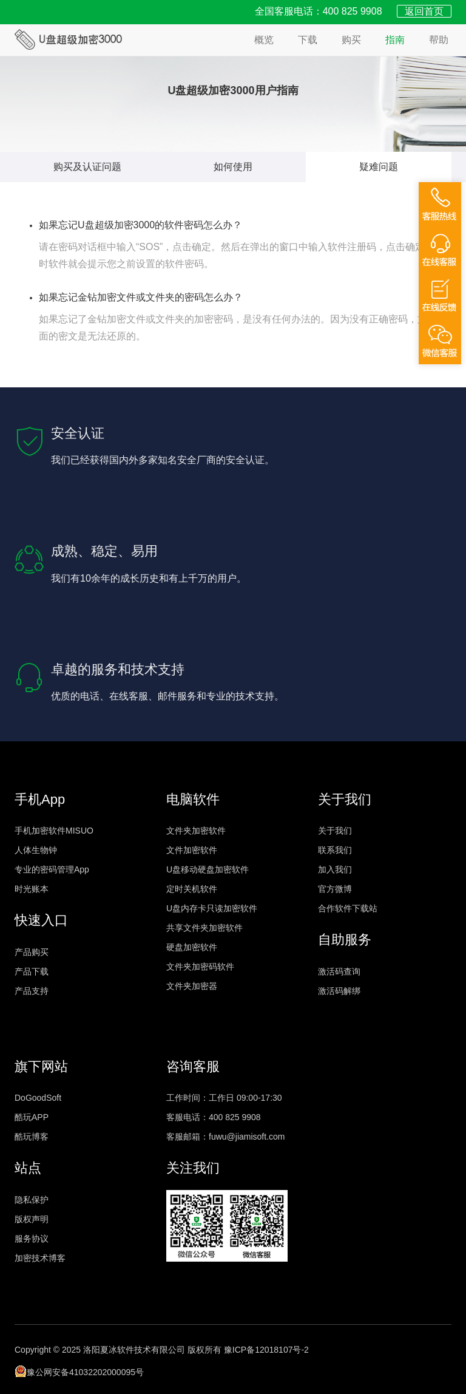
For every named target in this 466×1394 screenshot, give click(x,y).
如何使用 (233, 167)
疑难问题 (378, 167)
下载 (307, 40)
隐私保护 (32, 1200)
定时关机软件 (191, 889)
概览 (264, 40)
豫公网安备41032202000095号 (79, 1371)
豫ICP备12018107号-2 (266, 1350)
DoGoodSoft (38, 1098)
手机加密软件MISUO (54, 830)
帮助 (438, 40)
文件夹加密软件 (196, 830)
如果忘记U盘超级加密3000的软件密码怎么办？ (140, 225)
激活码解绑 (339, 991)
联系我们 (335, 850)
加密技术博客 (40, 1258)
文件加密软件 (191, 850)
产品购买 (32, 952)
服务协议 (32, 1238)
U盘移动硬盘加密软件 (207, 869)
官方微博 (335, 889)
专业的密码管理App (52, 869)
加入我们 (335, 869)
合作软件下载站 (347, 908)
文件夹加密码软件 (200, 966)
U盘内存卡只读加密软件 (211, 908)
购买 (351, 40)
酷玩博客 (32, 1136)
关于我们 (335, 830)
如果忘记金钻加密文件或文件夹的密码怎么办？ (141, 297)
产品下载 (32, 971)
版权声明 (32, 1219)
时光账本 (32, 889)
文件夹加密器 (191, 986)
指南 (395, 40)
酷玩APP (32, 1117)
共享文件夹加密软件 (204, 928)
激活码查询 (339, 971)
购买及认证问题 (87, 167)
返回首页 (424, 11)
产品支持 (32, 991)
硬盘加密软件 (191, 947)
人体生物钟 (36, 850)
